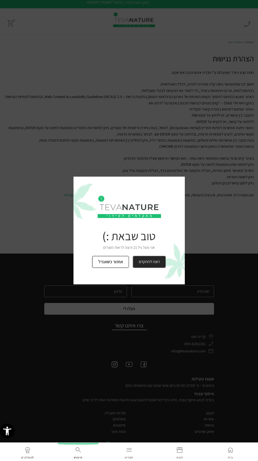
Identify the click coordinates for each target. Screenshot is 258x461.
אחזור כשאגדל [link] (110, 262)
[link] (7, 431)
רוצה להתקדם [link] (149, 261)
